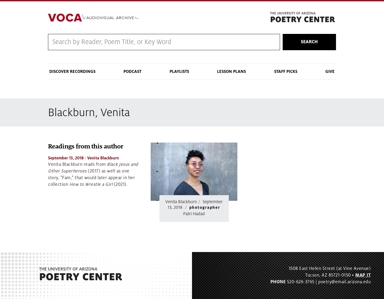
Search (309, 42)
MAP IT (363, 275)
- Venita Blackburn (83, 158)
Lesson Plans (231, 71)
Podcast (132, 71)
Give (330, 71)
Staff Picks (285, 71)
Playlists (179, 71)
